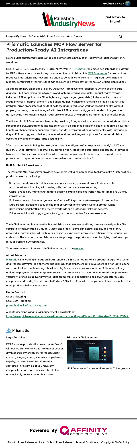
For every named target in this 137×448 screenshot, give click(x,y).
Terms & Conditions (87, 442)
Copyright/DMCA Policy (115, 442)
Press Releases (55, 36)
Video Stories (74, 36)
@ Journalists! (37, 36)
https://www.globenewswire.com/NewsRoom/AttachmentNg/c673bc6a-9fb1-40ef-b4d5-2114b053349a (67, 316)
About (11, 442)
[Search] (120, 36)
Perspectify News (16, 36)
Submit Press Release (60, 442)
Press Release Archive (31, 442)
